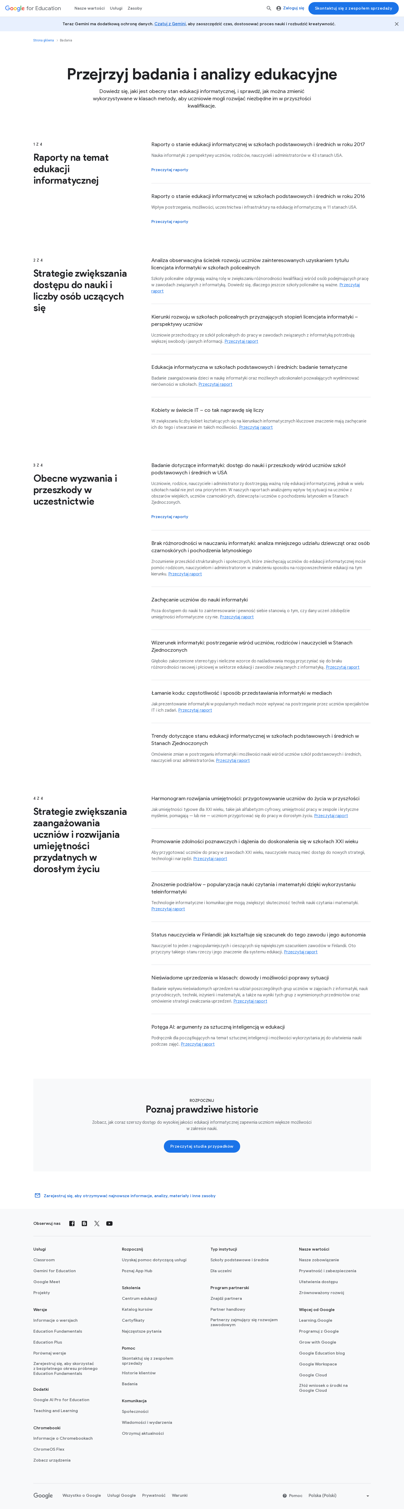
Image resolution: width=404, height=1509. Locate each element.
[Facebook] (72, 1223)
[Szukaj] (269, 8)
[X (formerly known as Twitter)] (97, 1223)
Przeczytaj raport (241, 341)
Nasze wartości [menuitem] (89, 8)
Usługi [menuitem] (116, 8)
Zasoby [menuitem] (135, 8)
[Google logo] (43, 1496)
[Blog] (84, 1223)
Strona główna (43, 40)
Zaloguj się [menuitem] (290, 8)
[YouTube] (109, 1223)
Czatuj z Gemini (170, 24)
